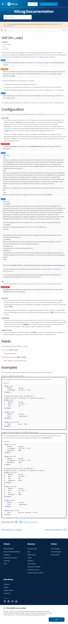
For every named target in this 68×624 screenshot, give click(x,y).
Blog (28, 552)
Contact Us (7, 593)
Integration (7, 555)
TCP (44, 74)
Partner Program (56, 552)
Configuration (6, 44)
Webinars (30, 561)
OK (56, 619)
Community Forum (33, 570)
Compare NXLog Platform (35, 573)
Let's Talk (33, 4)
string (15, 350)
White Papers (31, 555)
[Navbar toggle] (2, 30)
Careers (6, 587)
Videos (29, 558)
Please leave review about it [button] (30, 522)
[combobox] (18, 17)
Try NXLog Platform (47, 4)
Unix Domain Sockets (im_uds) (56, 530)
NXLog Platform (9, 549)
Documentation (32, 549)
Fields (4, 47)
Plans (5, 564)
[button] (4, 4)
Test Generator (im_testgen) (11, 530)
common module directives (56, 114)
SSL (48, 74)
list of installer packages (41, 63)
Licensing (6, 561)
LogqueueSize (38, 90)
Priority (32, 87)
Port (40, 126)
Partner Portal (55, 555)
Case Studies (31, 564)
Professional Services (10, 558)
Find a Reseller (55, 549)
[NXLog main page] (12, 4)
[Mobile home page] (5, 30)
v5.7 (64, 30)
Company (6, 584)
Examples (5, 49)
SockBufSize (32, 84)
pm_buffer (54, 90)
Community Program (33, 567)
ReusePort (6, 438)
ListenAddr (15, 292)
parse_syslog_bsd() (33, 103)
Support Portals (8, 590)
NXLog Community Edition (12, 552)
